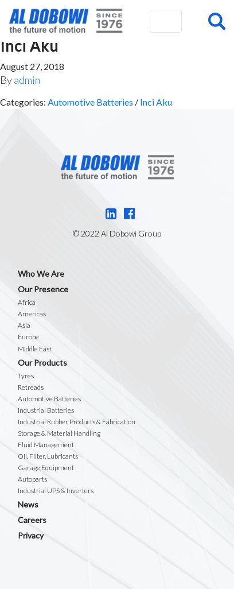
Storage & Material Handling (59, 433)
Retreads (31, 387)
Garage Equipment (46, 467)
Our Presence (43, 289)
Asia (24, 325)
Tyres (26, 375)
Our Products (42, 362)
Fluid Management (46, 444)
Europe (28, 336)
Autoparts (32, 479)
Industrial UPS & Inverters (55, 490)
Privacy (31, 535)
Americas (32, 313)
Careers (32, 520)
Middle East (35, 348)
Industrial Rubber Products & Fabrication (76, 421)
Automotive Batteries (90, 101)
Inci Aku (156, 101)
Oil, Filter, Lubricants (48, 456)
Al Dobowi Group (66, 21)
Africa (27, 302)
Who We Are (41, 273)
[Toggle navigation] (166, 21)
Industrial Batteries (46, 410)
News (28, 504)
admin (27, 79)
